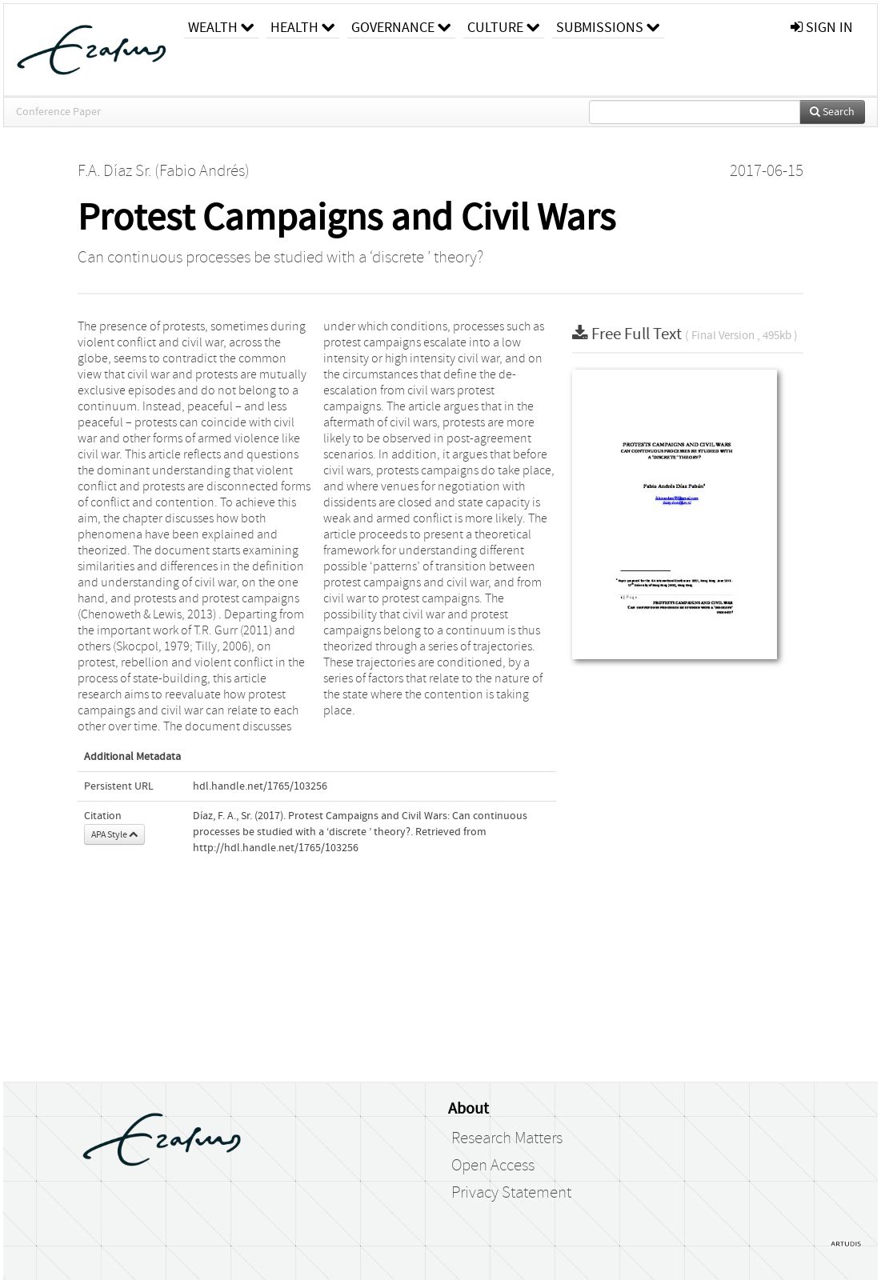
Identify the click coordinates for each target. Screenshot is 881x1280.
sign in (822, 27)
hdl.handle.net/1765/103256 (260, 786)
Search (832, 112)
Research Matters (507, 1138)
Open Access (493, 1165)
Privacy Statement (511, 1192)
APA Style (114, 834)
